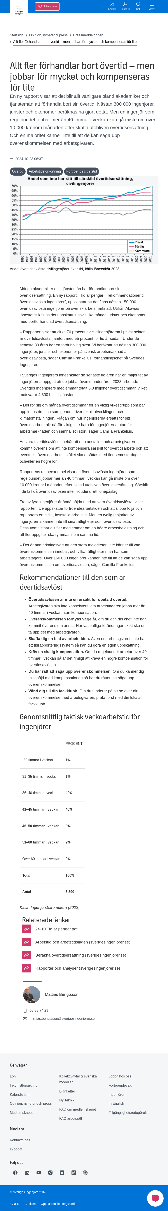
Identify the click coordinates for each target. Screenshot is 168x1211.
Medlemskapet (21, 1112)
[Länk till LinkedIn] (28, 1173)
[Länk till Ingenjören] (89, 1173)
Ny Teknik (66, 1100)
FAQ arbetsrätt (70, 1118)
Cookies (29, 1204)
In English (116, 1103)
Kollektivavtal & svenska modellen (78, 1079)
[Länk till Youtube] (40, 1173)
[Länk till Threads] (77, 1173)
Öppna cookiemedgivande (58, 1204)
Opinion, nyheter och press (31, 1103)
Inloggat (16, 1149)
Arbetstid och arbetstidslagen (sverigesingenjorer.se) (82, 942)
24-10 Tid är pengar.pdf (56, 929)
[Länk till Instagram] (53, 1173)
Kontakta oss (20, 1140)
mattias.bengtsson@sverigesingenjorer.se (58, 1018)
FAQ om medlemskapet (77, 1109)
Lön (13, 1076)
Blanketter (67, 1091)
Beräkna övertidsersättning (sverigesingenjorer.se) (80, 955)
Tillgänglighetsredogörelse (129, 1112)
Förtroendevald (120, 1085)
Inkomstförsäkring (23, 1085)
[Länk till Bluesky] (65, 1173)
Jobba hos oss (120, 1076)
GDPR (14, 1204)
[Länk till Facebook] (16, 1173)
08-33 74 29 (35, 1010)
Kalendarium (20, 1094)
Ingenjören (117, 1094)
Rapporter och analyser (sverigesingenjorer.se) (77, 968)
